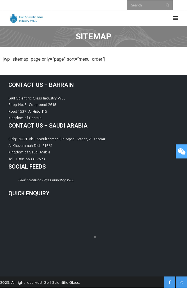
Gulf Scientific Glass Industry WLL (46, 180)
